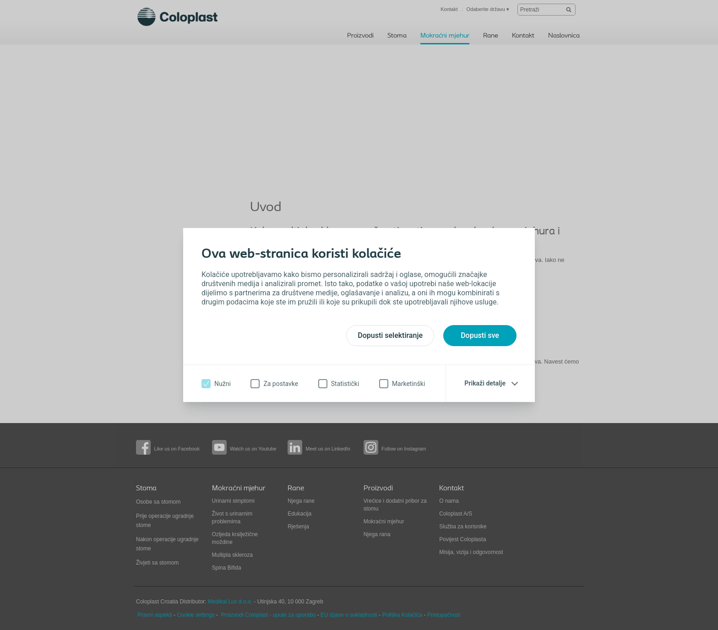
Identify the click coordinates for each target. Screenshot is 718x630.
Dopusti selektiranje (390, 335)
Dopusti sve (480, 335)
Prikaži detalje (485, 383)
